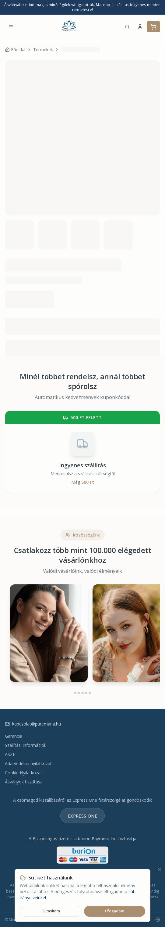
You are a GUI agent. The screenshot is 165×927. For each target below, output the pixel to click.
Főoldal (15, 49)
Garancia (13, 736)
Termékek (43, 49)
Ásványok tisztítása (24, 782)
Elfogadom (114, 911)
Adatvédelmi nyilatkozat (28, 763)
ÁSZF (10, 754)
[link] (80, 49)
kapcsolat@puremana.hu (33, 724)
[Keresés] (127, 27)
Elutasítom (51, 911)
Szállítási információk (25, 745)
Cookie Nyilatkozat (23, 772)
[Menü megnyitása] (11, 27)
